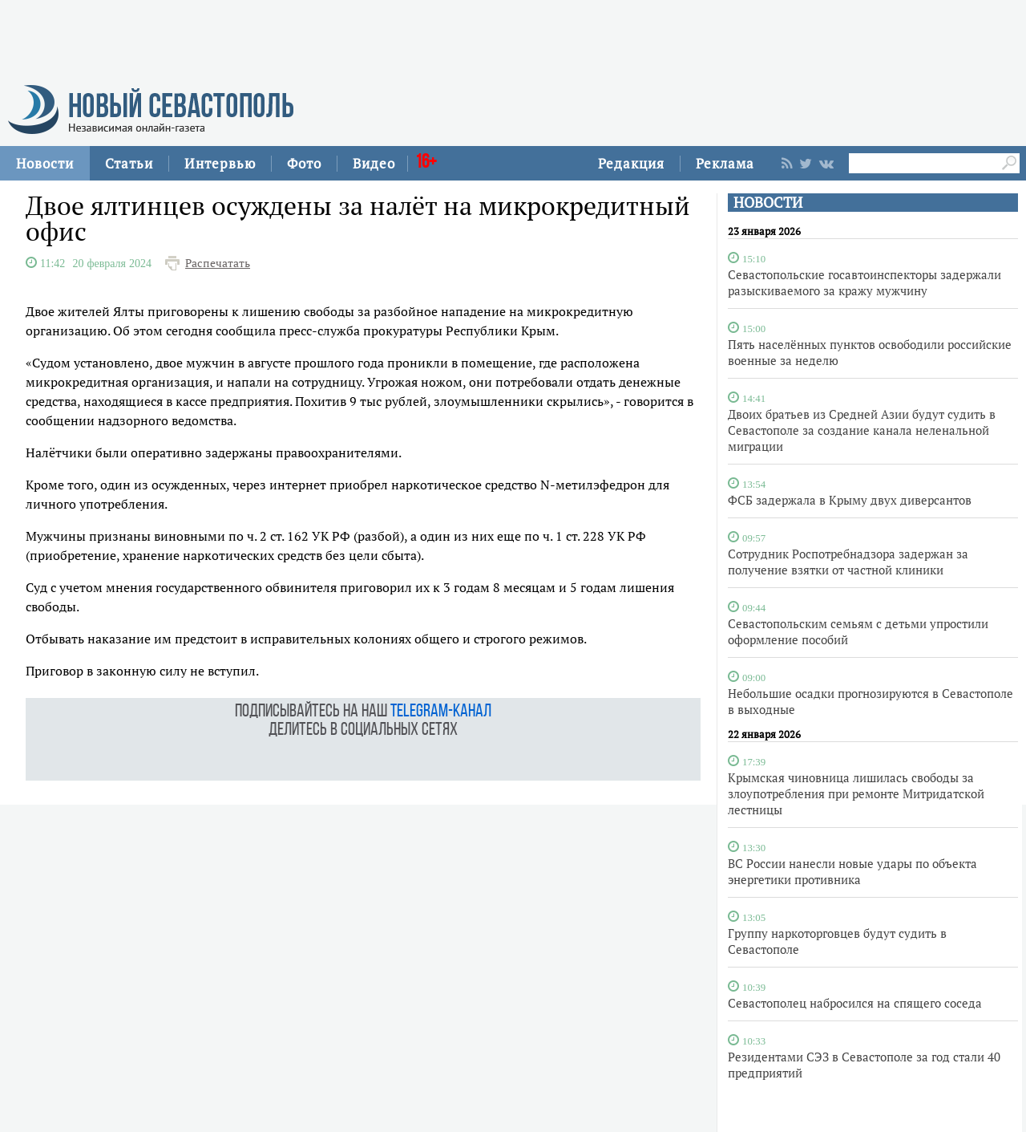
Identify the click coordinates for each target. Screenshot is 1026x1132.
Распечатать (217, 263)
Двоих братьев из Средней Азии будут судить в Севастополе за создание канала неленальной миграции (862, 430)
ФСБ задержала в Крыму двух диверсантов (849, 500)
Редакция (631, 163)
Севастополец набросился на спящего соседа (855, 1003)
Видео (374, 163)
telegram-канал (440, 712)
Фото (304, 163)
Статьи (129, 163)
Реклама (725, 163)
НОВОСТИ (767, 202)
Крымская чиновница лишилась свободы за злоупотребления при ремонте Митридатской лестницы (856, 793)
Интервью (220, 163)
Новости (45, 163)
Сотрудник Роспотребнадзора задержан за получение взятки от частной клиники (848, 562)
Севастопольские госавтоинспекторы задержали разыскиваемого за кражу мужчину (864, 282)
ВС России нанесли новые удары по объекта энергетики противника (852, 871)
